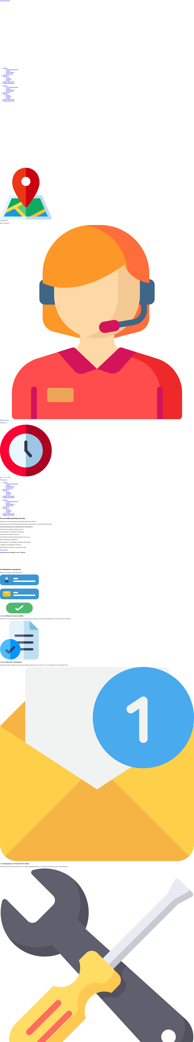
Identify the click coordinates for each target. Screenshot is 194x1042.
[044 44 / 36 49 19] (97, 418)
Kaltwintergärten (10, 72)
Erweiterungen (9, 73)
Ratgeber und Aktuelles (8, 82)
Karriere (8, 80)
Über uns (5, 76)
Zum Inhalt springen (5, 0)
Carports (8, 71)
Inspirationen (6, 75)
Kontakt (8, 77)
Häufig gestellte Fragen (8, 83)
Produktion (8, 79)
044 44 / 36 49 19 (4, 420)
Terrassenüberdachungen (12, 69)
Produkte (5, 68)
